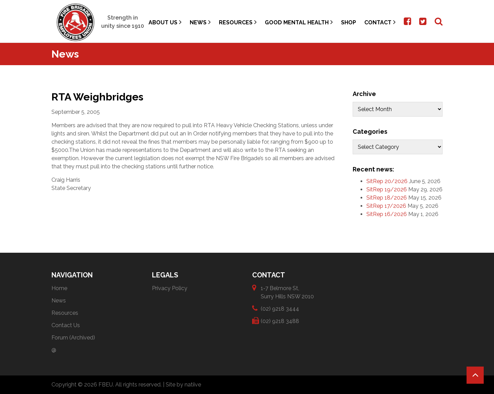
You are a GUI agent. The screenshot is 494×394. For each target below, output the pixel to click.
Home (59, 288)
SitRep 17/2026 (386, 206)
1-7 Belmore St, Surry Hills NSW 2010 (287, 292)
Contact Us (65, 325)
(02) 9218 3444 (280, 308)
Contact (380, 22)
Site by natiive (183, 384)
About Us (165, 22)
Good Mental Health (299, 22)
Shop (348, 22)
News (200, 22)
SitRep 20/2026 (387, 181)
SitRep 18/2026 (386, 197)
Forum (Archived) (73, 337)
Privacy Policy (169, 288)
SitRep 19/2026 (386, 189)
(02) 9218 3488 (280, 320)
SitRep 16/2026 (386, 214)
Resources (238, 22)
